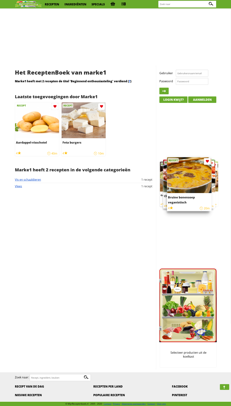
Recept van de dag (29, 386)
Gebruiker (166, 73)
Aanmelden (202, 100)
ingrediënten (75, 4)
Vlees (18, 186)
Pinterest (179, 395)
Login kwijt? (173, 100)
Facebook (180, 386)
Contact (107, 403)
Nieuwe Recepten (28, 395)
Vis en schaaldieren (28, 180)
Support (151, 403)
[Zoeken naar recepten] (187, 4)
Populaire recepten (109, 395)
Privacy (116, 403)
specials (98, 4)
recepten (52, 4)
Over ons (161, 403)
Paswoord (166, 81)
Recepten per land (108, 386)
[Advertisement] (115, 38)
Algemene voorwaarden (134, 403)
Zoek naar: (22, 377)
